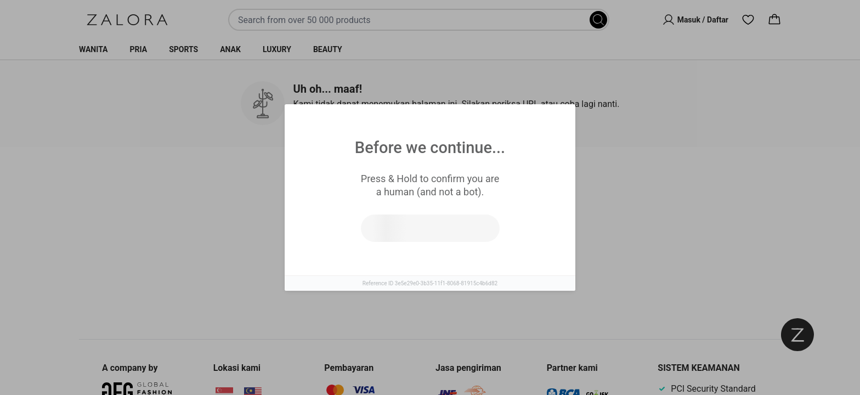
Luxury (277, 49)
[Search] (598, 20)
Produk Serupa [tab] (388, 181)
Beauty (327, 49)
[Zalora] (127, 19)
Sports (183, 49)
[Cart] (774, 19)
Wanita (93, 49)
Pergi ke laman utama (478, 262)
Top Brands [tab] (478, 181)
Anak (230, 49)
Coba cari (382, 262)
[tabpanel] (430, 251)
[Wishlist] (748, 19)
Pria (139, 49)
